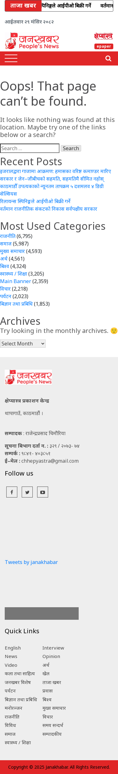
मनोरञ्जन (13, 708)
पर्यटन (5, 296)
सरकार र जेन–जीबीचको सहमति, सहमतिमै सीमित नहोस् (52, 178)
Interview (53, 648)
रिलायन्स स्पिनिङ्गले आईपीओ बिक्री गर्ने (35, 201)
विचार (5, 288)
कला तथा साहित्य (20, 673)
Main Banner (15, 281)
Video (11, 665)
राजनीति (7, 236)
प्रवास (47, 690)
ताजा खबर (51, 682)
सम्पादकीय (52, 734)
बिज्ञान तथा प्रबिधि (16, 303)
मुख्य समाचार (12, 251)
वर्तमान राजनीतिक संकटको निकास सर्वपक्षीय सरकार (48, 208)
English (13, 648)
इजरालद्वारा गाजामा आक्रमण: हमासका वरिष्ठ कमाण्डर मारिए (55, 171)
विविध (10, 725)
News (11, 656)
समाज (6, 243)
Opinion (51, 656)
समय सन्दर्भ (52, 725)
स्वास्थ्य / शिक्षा (13, 273)
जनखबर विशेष (18, 682)
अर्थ (4, 258)
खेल (45, 673)
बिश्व (4, 266)
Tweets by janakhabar (31, 562)
